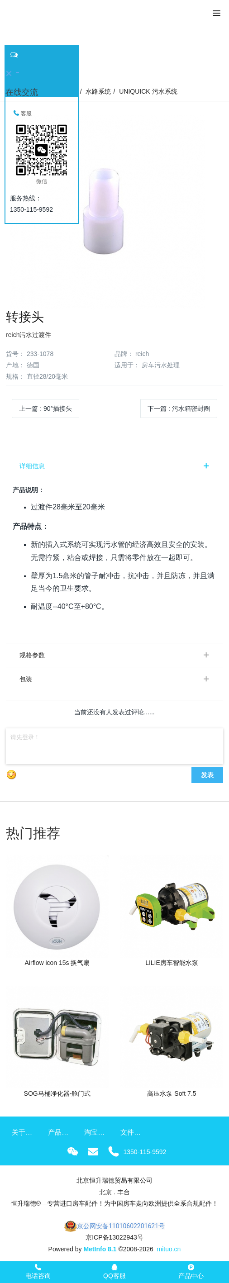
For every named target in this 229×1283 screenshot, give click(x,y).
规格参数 (32, 655)
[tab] (114, 466)
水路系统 (98, 91)
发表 (207, 775)
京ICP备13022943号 (114, 1237)
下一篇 (179, 408)
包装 (25, 679)
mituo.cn (169, 1249)
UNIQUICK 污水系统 (148, 91)
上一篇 (45, 408)
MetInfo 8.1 (99, 1249)
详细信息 (32, 466)
